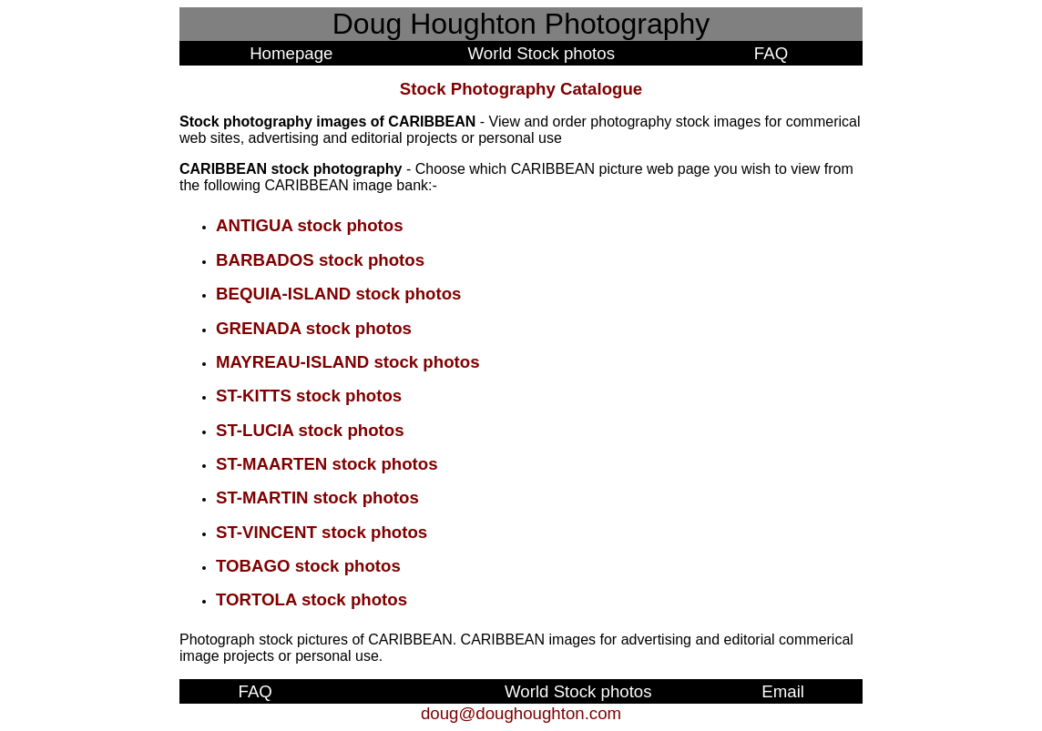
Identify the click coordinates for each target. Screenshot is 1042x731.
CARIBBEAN (225, 169)
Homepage (291, 53)
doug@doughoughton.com (521, 713)
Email (782, 691)
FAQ (771, 53)
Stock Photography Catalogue (521, 88)
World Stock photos (541, 53)
